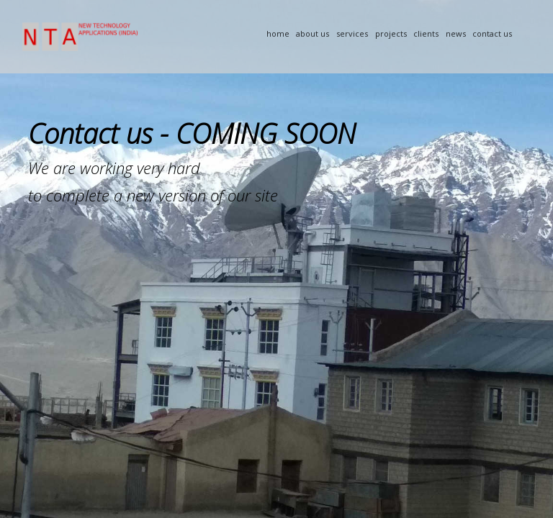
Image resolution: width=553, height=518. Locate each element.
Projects (391, 33)
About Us (312, 33)
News (456, 33)
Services (352, 33)
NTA (131, 37)
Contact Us (492, 33)
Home (277, 33)
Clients (426, 33)
